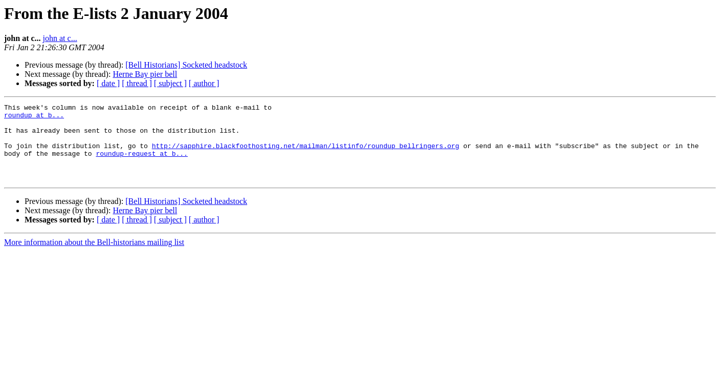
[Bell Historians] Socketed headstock (186, 64)
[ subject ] (170, 83)
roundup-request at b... (141, 164)
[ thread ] (137, 83)
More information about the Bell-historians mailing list (94, 257)
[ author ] (204, 83)
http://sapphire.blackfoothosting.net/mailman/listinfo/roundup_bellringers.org (306, 154)
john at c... (60, 38)
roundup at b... (34, 117)
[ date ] (108, 83)
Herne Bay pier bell (145, 74)
